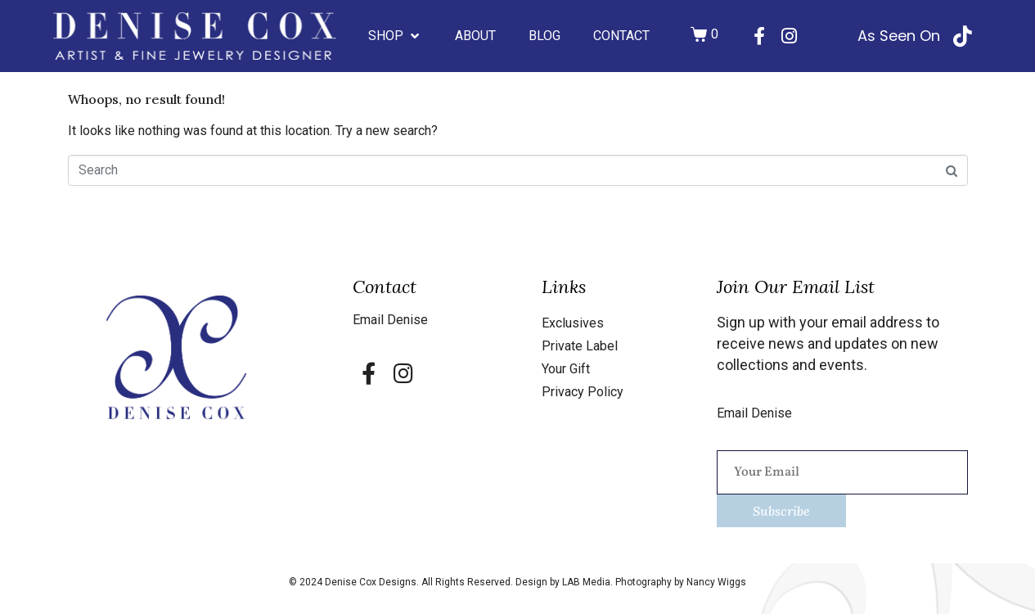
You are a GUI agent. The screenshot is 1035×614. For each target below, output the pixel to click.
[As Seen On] (963, 36)
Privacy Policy (582, 392)
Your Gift (566, 369)
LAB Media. (588, 582)
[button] (395, 36)
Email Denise (390, 319)
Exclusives (573, 323)
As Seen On (898, 35)
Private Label (580, 346)
